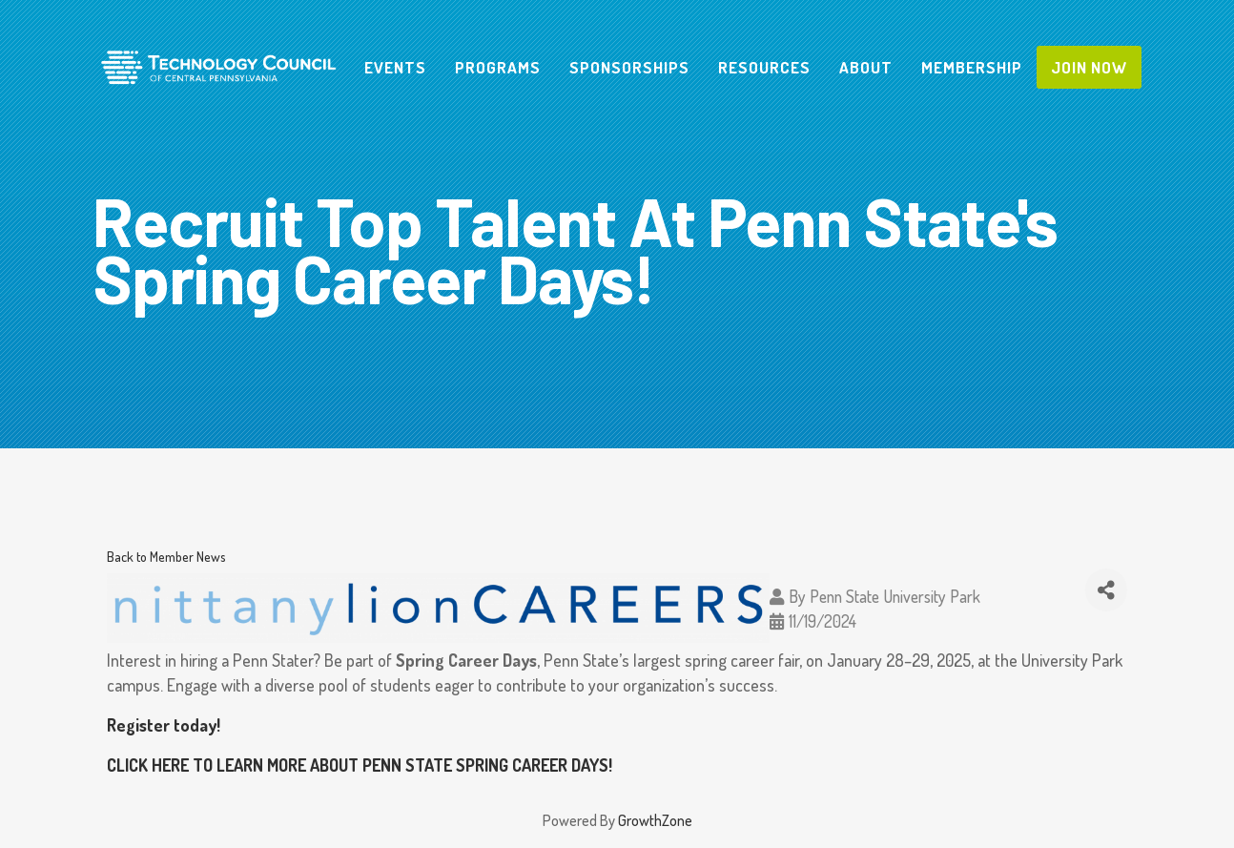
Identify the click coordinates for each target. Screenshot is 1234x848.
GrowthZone (655, 820)
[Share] (1106, 590)
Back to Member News (166, 556)
